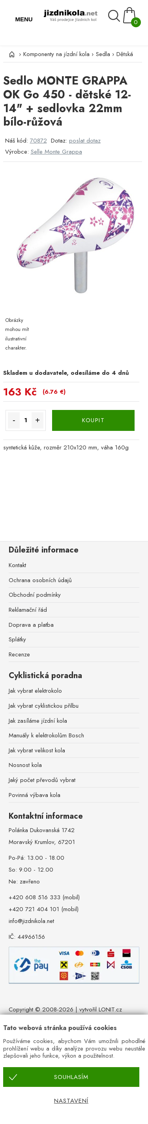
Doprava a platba (31, 624)
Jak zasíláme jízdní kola (38, 720)
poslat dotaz (85, 140)
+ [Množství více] (37, 420)
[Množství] (26, 420)
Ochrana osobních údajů (40, 580)
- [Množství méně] (14, 420)
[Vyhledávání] (115, 16)
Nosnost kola (25, 765)
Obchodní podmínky (35, 594)
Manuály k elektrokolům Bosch (46, 735)
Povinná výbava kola (34, 795)
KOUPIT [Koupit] (93, 420)
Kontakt (17, 565)
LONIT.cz (110, 1009)
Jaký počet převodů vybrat (42, 780)
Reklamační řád (28, 609)
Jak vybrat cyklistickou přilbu (44, 705)
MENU (23, 19)
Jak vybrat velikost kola (37, 750)
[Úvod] (11, 54)
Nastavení (71, 1100)
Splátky (17, 639)
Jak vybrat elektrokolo (35, 690)
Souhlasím (71, 1077)
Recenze (19, 654)
